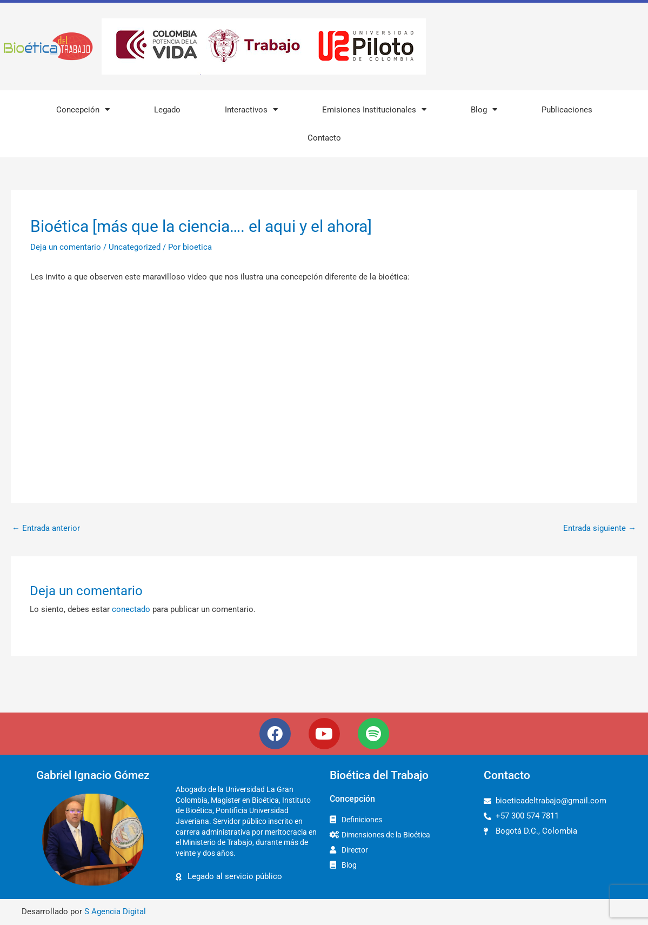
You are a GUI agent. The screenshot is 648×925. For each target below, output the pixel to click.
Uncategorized (135, 247)
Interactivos (251, 109)
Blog (484, 109)
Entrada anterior (46, 528)
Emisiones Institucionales (374, 109)
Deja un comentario (65, 247)
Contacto (324, 138)
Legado (167, 110)
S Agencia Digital (115, 911)
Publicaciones (567, 110)
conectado (131, 609)
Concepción (83, 109)
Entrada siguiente (599, 528)
